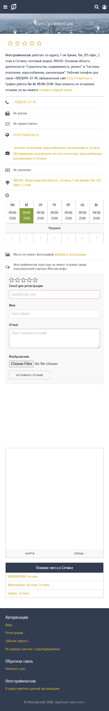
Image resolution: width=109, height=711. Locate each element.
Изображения (19, 357)
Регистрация (14, 633)
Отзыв (13, 325)
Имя (12, 305)
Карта (30, 553)
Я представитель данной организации (32, 689)
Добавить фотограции (70, 254)
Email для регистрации (26, 286)
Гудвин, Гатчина (18, 593)
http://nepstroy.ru (79, 78)
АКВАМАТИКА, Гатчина (23, 577)
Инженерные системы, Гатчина (28, 585)
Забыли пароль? (17, 641)
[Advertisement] (39, 418)
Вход (8, 625)
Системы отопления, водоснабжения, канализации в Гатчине (56, 148)
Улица (79, 553)
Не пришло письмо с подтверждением (32, 649)
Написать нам (15, 669)
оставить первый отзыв (55, 90)
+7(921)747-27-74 (24, 102)
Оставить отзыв (29, 375)
